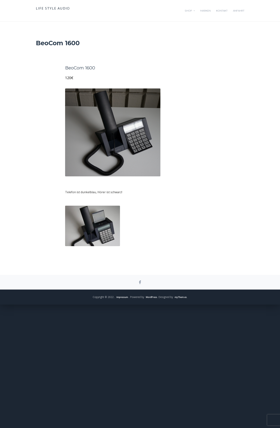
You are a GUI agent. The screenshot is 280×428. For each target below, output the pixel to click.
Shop (188, 10)
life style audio (53, 8)
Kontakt (222, 10)
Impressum (120, 420)
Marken (205, 10)
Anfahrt (238, 10)
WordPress (151, 420)
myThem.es (183, 420)
